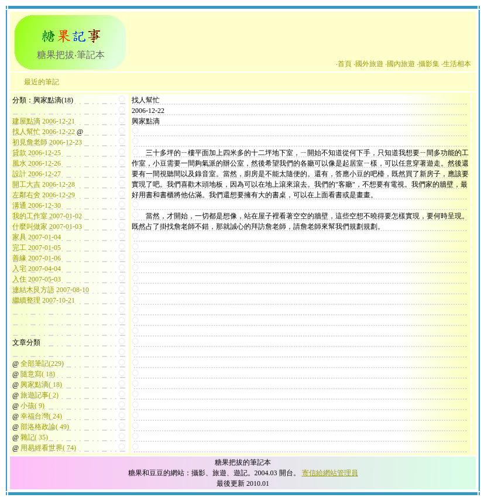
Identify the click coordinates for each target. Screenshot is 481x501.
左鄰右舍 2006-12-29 (43, 195)
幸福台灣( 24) (41, 416)
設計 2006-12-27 (36, 174)
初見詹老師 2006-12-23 (47, 142)
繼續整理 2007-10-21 (43, 300)
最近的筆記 (41, 82)
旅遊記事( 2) (39, 395)
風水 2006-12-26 (36, 163)
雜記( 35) (34, 437)
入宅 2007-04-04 (36, 269)
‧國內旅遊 (400, 64)
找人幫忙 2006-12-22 (43, 132)
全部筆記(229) (42, 363)
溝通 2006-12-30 (36, 205)
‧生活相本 (456, 64)
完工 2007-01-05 (36, 247)
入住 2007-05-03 (36, 279)
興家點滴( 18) (41, 384)
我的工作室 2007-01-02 (47, 216)
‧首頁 (344, 64)
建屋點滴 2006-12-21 (43, 121)
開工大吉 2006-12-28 (43, 184)
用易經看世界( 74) (48, 448)
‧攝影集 (428, 64)
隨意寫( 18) (37, 374)
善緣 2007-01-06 (36, 258)
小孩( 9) (32, 406)
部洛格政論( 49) (44, 427)
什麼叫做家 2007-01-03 (47, 226)
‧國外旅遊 (368, 64)
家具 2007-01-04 (36, 237)
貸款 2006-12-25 (36, 153)
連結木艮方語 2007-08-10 (50, 290)
